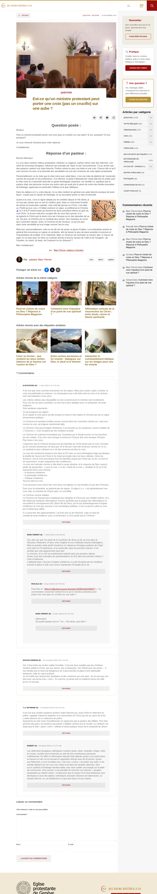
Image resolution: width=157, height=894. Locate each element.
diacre (100, 260)
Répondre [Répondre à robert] (66, 785)
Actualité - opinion (134, 166)
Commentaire (22, 814)
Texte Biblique (133, 123)
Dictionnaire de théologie (138, 160)
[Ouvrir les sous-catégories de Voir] (151, 136)
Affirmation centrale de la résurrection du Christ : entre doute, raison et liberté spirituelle (99, 312)
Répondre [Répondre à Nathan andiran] (66, 688)
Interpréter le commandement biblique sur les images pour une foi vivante (99, 360)
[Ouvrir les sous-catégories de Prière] (151, 142)
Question (86, 15)
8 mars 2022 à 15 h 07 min (63, 614)
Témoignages (132, 130)
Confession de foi (134, 185)
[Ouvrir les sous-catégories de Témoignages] (151, 130)
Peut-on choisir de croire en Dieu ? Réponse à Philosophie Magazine (30, 311)
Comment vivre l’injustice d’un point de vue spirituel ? (66, 311)
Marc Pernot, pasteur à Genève (68, 250)
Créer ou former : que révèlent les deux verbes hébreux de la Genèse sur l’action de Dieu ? (31, 360)
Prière (129, 142)
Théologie (131, 148)
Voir (128, 136)
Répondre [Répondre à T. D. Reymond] (66, 733)
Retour (23, 15)
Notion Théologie (134, 172)
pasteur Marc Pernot (40, 259)
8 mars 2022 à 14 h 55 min (54, 584)
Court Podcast (132, 191)
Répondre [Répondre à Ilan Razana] (66, 522)
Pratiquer (130, 178)
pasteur (111, 260)
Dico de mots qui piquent (138, 154)
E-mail (71, 844)
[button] (142, 6)
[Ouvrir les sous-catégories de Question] (151, 118)
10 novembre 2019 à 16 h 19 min (55, 660)
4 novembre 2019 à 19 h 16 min (52, 708)
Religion (95, 15)
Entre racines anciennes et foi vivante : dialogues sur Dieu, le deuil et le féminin (66, 359)
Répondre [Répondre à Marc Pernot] (66, 571)
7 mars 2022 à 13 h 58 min (54, 535)
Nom (18, 844)
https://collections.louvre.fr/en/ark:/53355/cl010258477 (69, 589)
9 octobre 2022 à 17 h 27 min (50, 746)
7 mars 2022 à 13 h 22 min (49, 385)
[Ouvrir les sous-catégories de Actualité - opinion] (151, 167)
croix (91, 260)
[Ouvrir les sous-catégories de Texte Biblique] (151, 124)
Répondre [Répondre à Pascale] (66, 601)
